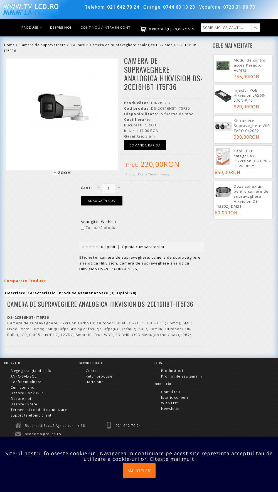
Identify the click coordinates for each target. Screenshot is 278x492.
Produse (32, 27)
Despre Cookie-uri (28, 393)
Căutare (78, 45)
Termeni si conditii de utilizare (39, 409)
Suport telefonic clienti (32, 415)
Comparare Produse (25, 280)
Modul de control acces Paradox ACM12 (250, 65)
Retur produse (99, 376)
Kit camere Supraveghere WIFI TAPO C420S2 (252, 125)
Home (9, 45)
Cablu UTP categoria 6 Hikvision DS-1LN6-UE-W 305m (252, 158)
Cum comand (23, 387)
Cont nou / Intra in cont (105, 27)
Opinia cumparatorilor (143, 246)
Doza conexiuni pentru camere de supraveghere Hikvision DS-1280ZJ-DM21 (243, 196)
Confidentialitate (26, 382)
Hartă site (95, 382)
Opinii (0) (126, 292)
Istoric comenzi (175, 397)
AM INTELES (139, 471)
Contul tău (170, 392)
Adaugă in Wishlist (98, 221)
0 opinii (108, 246)
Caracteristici (42, 292)
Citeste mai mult (172, 459)
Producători (172, 370)
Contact (93, 370)
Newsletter (171, 408)
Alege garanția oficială (31, 370)
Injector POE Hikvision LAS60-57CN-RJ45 (249, 95)
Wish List (169, 403)
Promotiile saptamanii (181, 376)
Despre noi (60, 27)
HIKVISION (161, 102)
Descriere (15, 292)
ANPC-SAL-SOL (24, 376)
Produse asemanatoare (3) (87, 292)
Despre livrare (24, 404)
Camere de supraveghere (42, 45)
